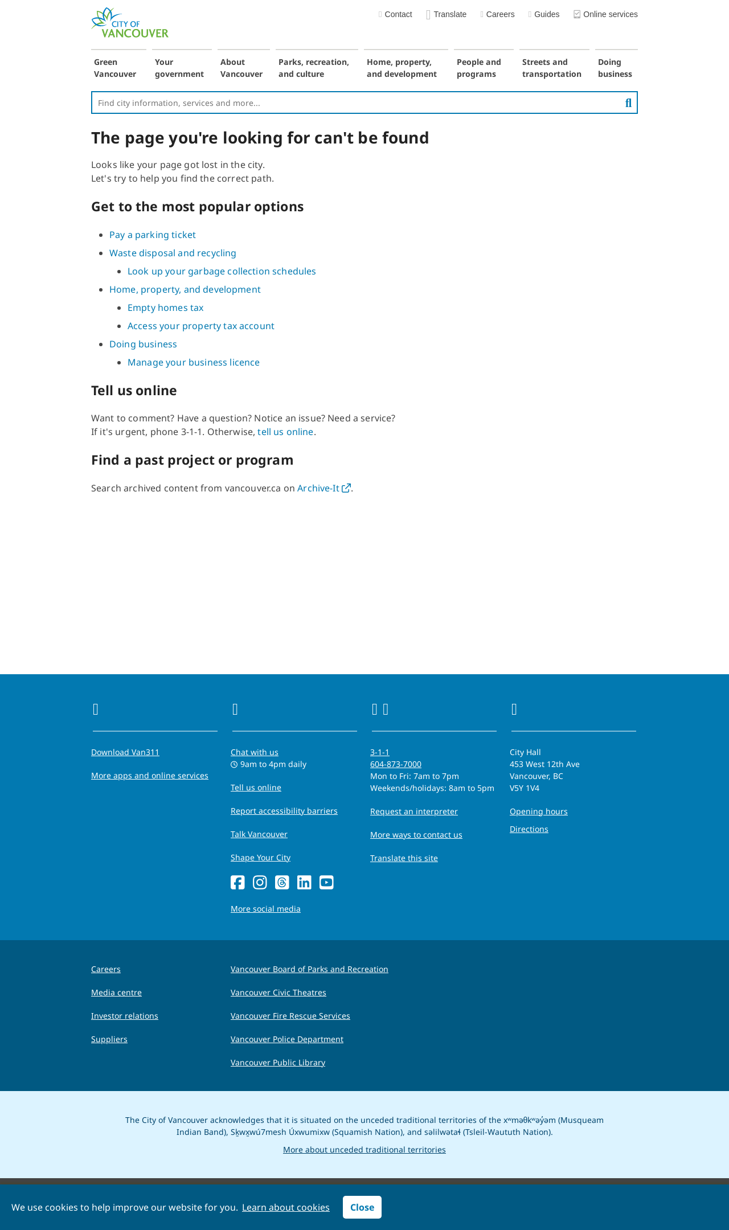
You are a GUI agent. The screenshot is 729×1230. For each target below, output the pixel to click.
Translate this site (404, 857)
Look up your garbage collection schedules (222, 271)
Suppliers (109, 1039)
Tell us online (256, 787)
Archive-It (324, 488)
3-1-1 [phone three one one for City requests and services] (380, 752)
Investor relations (124, 1015)
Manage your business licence (194, 362)
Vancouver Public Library (278, 1062)
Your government (179, 67)
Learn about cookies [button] (286, 1207)
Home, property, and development (402, 67)
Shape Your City (260, 857)
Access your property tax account (201, 325)
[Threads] (282, 883)
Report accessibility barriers (284, 810)
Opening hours (539, 811)
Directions (529, 828)
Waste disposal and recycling (172, 253)
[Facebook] (238, 883)
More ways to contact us (416, 834)
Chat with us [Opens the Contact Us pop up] (255, 752)
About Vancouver (241, 67)
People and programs (479, 67)
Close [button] (362, 1207)
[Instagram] (260, 883)
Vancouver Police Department (287, 1039)
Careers (497, 14)
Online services (606, 15)
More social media (266, 908)
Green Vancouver (115, 67)
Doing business (615, 67)
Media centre (116, 992)
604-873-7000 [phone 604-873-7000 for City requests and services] (395, 763)
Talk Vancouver (259, 834)
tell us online (285, 431)
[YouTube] (327, 883)
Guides (544, 14)
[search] (628, 102)
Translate (446, 15)
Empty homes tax (165, 307)
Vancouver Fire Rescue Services (290, 1015)
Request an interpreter (414, 811)
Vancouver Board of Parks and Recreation (309, 969)
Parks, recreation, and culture (314, 67)
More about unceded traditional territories (364, 1149)
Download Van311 (125, 752)
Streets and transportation (551, 67)
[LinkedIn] (304, 883)
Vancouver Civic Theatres (278, 992)
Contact (395, 14)
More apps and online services (149, 775)
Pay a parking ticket (152, 234)
